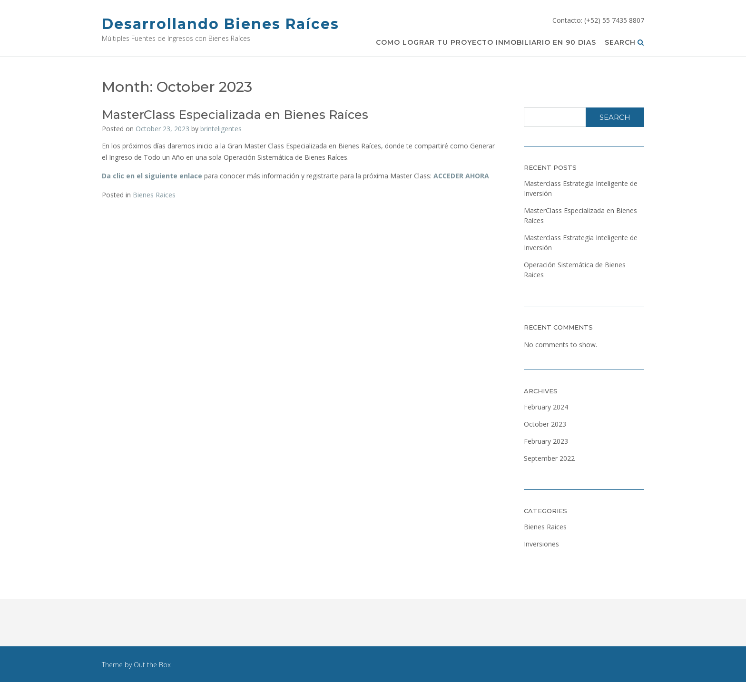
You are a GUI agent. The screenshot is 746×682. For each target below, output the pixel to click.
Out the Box (152, 664)
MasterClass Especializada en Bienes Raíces (235, 114)
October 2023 (545, 424)
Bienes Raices (154, 194)
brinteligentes (221, 128)
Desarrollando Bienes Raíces (220, 24)
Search (624, 43)
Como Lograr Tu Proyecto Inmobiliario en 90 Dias (486, 43)
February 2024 (546, 406)
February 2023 (546, 441)
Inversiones (541, 543)
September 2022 (549, 458)
